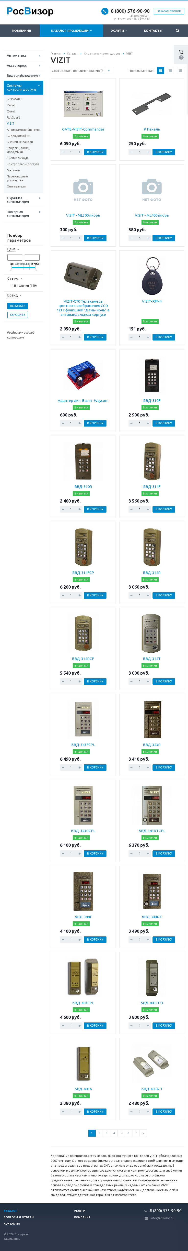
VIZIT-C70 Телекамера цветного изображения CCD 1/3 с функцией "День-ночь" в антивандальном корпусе (83, 308)
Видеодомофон (18, 135)
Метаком (13, 170)
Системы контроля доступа (21, 87)
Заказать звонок (169, 11)
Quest (11, 111)
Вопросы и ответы (19, 1217)
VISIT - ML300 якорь (83, 215)
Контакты (153, 30)
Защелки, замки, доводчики (18, 150)
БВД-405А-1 (151, 1089)
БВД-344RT (152, 917)
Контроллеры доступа (23, 164)
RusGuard (13, 117)
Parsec (11, 105)
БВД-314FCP (83, 573)
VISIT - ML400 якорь (152, 215)
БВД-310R (83, 486)
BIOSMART (14, 99)
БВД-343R (152, 745)
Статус (13, 278)
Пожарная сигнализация (18, 214)
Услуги (119, 31)
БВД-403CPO (152, 1003)
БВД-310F (151, 400)
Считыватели (16, 186)
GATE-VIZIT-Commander (83, 129)
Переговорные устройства (17, 178)
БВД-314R (152, 573)
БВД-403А (83, 1089)
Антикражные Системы (23, 129)
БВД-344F (83, 917)
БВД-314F (151, 486)
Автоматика (16, 55)
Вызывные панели (20, 141)
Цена (11, 249)
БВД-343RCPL (83, 831)
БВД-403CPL (83, 1003)
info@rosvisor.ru (162, 1218)
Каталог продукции (71, 31)
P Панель (152, 129)
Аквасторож (17, 65)
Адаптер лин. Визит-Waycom (83, 400)
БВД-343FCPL (83, 745)
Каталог (10, 1210)
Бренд (12, 295)
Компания (21, 30)
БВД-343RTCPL (152, 831)
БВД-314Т (152, 659)
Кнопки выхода (18, 158)
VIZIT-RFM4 (152, 301)
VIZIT (10, 123)
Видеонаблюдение (22, 75)
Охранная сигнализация (18, 200)
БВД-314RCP (83, 659)
